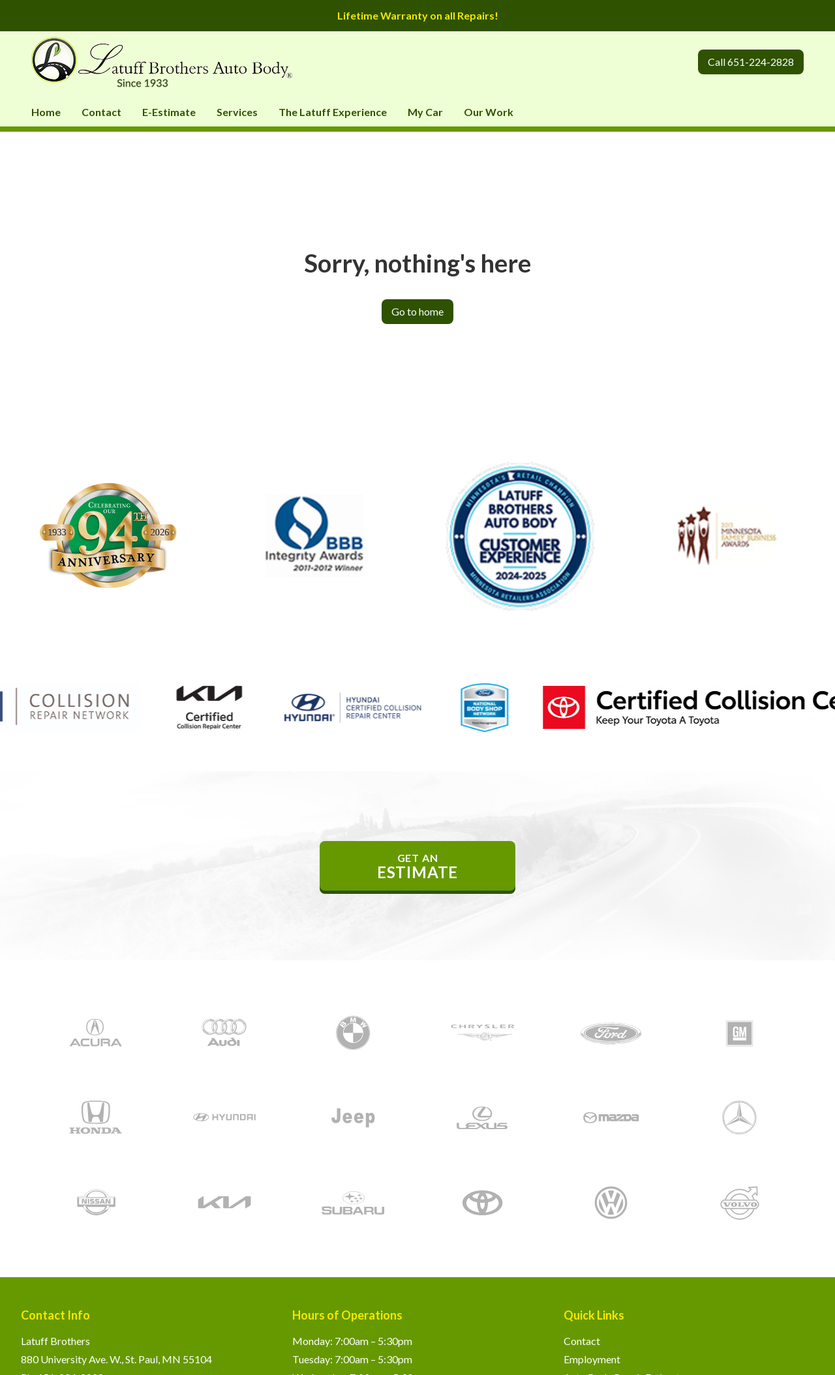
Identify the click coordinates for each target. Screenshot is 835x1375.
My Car (425, 112)
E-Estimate (169, 112)
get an (417, 866)
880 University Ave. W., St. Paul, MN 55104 (116, 1359)
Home (46, 112)
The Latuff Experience (333, 112)
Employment (592, 1359)
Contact (101, 112)
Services (237, 112)
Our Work (488, 112)
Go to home (417, 311)
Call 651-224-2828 (751, 61)
